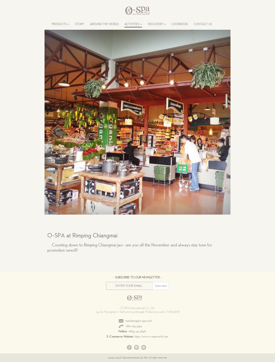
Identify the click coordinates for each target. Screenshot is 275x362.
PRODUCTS (60, 24)
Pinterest (143, 348)
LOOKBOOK (180, 24)
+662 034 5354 (133, 326)
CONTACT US (203, 24)
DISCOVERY (157, 24)
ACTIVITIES (133, 24)
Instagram (136, 348)
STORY (79, 24)
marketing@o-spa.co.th (138, 321)
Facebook (129, 348)
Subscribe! (161, 286)
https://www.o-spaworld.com (151, 336)
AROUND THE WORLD (104, 24)
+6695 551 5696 (137, 331)
